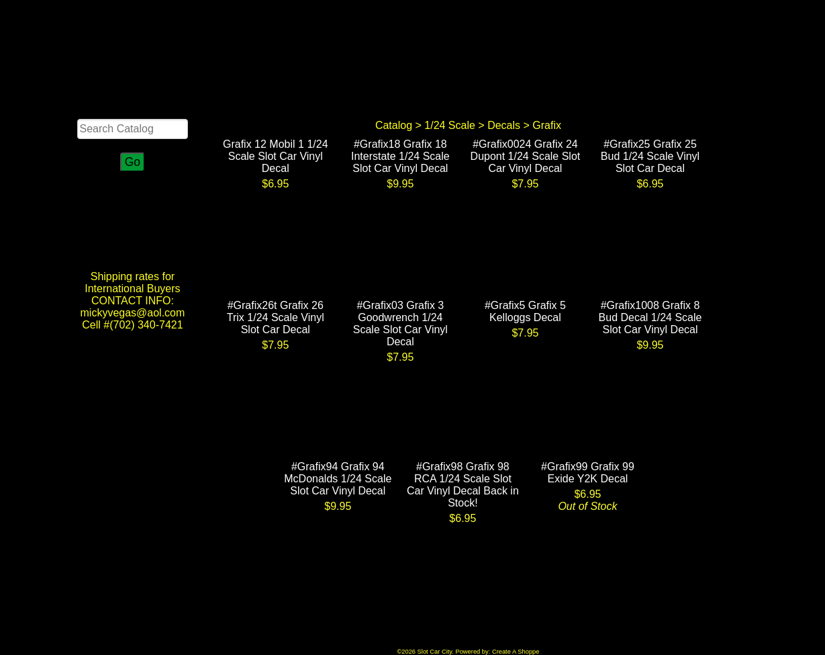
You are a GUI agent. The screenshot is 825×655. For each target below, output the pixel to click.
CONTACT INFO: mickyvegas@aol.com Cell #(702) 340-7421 (133, 313)
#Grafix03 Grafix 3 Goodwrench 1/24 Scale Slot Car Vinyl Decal (400, 323)
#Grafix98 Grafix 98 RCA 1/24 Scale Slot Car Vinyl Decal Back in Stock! (463, 485)
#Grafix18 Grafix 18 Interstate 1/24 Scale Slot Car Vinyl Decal (400, 156)
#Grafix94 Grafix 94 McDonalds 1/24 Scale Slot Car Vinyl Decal (337, 478)
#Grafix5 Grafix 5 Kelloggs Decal (525, 311)
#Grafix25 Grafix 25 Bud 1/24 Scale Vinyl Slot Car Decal (650, 156)
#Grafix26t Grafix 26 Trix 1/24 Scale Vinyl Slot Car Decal (275, 317)
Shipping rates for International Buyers (132, 282)
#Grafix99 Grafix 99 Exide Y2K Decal (587, 472)
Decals (503, 125)
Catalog (393, 125)
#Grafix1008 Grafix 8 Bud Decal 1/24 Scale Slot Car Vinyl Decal (650, 317)
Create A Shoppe (516, 651)
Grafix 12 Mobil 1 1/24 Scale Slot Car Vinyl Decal (275, 156)
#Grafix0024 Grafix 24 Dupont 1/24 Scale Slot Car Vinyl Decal (526, 156)
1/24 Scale (449, 125)
